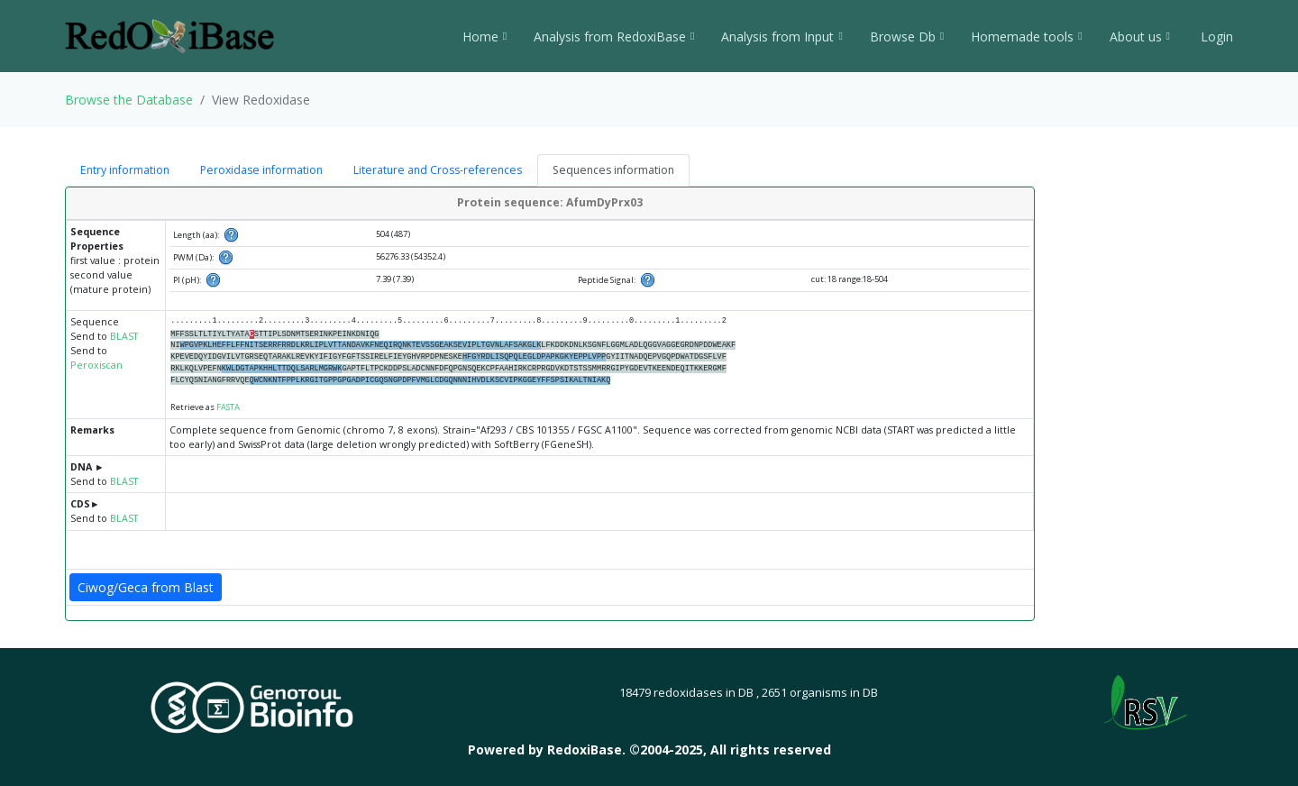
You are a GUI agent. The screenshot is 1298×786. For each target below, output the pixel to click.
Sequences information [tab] (613, 170)
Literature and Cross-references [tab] (437, 170)
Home (484, 36)
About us (1140, 36)
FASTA (228, 407)
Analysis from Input (781, 36)
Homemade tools (1026, 36)
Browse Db (907, 36)
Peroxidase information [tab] (261, 170)
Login (1215, 36)
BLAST (124, 336)
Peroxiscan (96, 365)
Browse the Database (129, 99)
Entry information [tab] (124, 170)
